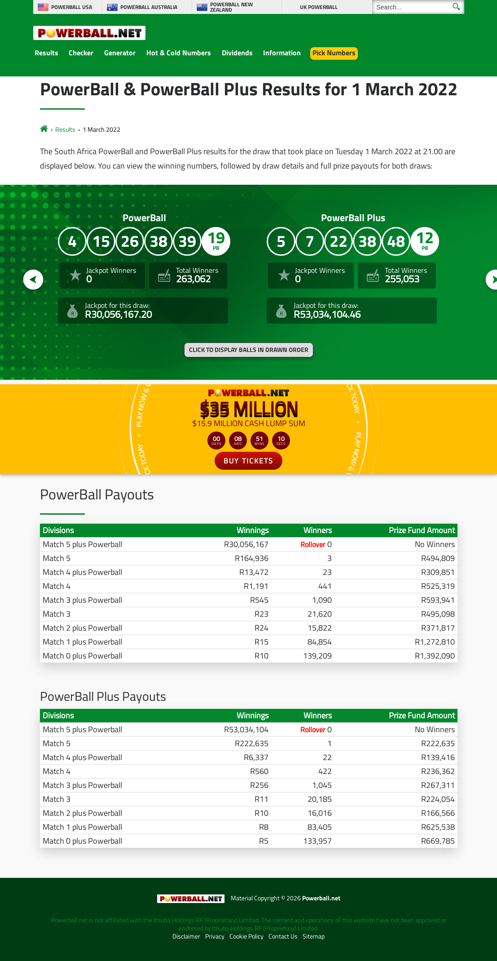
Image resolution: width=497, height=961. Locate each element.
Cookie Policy (246, 936)
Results (46, 52)
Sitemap (314, 936)
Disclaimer (186, 936)
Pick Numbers (334, 52)
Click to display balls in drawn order (248, 349)
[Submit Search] (456, 6)
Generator (120, 52)
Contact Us (283, 936)
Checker (81, 52)
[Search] (418, 7)
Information (282, 52)
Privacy (214, 936)
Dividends (237, 52)
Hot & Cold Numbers (178, 52)
